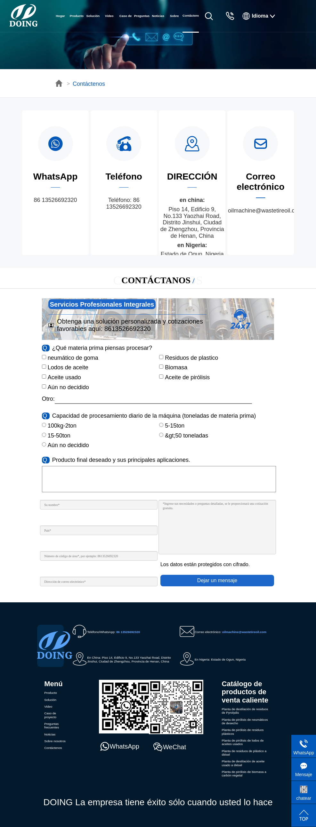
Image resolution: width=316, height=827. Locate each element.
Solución (93, 16)
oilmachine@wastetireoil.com (265, 210)
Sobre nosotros (174, 23)
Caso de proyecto (125, 23)
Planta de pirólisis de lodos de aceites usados (242, 742)
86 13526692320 (55, 200)
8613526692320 (127, 328)
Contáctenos (89, 84)
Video (109, 16)
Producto (77, 16)
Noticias (158, 16)
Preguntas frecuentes (142, 23)
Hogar (60, 16)
